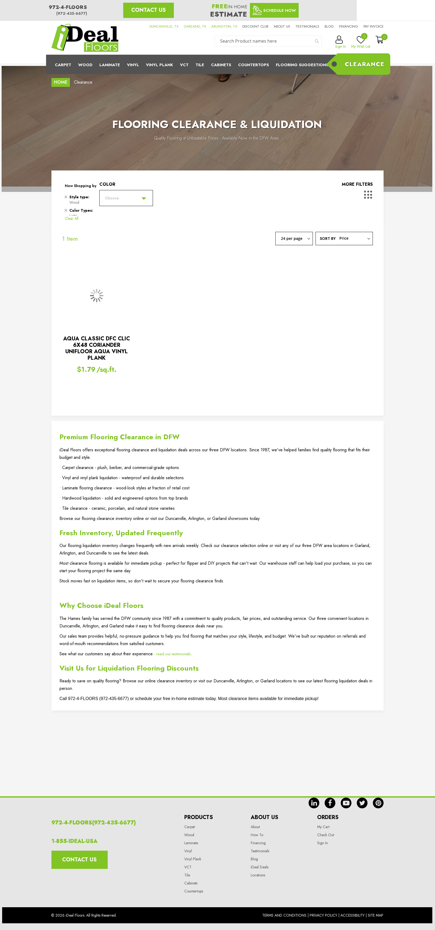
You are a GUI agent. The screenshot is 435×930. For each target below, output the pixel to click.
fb (330, 803)
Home (60, 82)
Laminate (109, 65)
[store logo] (84, 38)
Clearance (364, 64)
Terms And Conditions (284, 915)
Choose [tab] (112, 198)
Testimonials (307, 26)
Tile (200, 65)
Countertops (193, 891)
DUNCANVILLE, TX (163, 26)
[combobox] (268, 41)
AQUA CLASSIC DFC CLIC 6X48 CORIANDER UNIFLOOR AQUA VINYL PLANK (96, 348)
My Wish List (360, 42)
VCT (188, 867)
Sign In (322, 843)
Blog (329, 26)
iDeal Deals (259, 867)
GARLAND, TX (195, 26)
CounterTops (253, 65)
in (314, 803)
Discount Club (255, 26)
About (255, 826)
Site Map (375, 915)
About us (282, 26)
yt (346, 803)
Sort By (328, 238)
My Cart (323, 826)
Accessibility (352, 915)
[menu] (217, 64)
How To (257, 835)
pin (378, 803)
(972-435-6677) (71, 13)
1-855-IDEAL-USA (74, 841)
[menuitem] (217, 64)
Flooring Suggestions (302, 65)
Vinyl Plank (159, 65)
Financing (348, 26)
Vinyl (133, 65)
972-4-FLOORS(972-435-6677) (93, 823)
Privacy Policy (323, 915)
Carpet (63, 65)
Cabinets (221, 65)
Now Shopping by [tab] (80, 185)
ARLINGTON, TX (224, 26)
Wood (85, 65)
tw (362, 803)
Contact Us (148, 10)
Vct (184, 65)
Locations (258, 875)
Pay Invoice (373, 26)
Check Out (325, 835)
